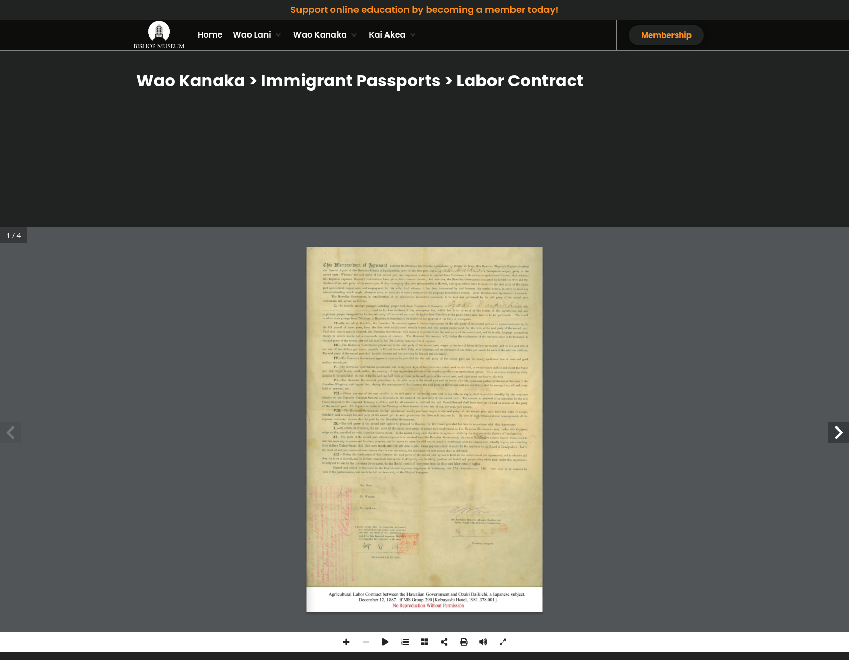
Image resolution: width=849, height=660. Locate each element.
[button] (257, 35)
